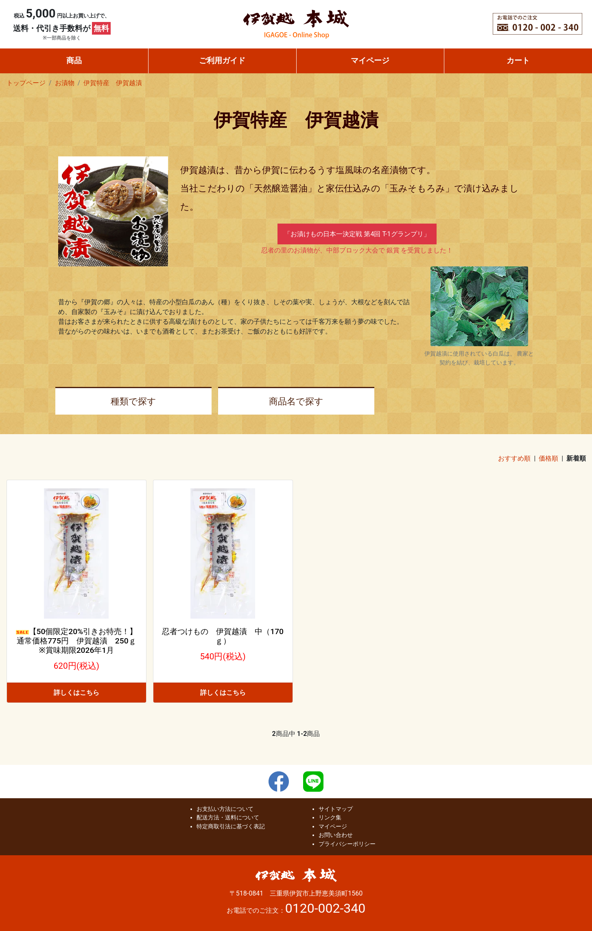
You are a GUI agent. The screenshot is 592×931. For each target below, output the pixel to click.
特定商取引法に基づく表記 (231, 826)
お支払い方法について (225, 809)
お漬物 (64, 83)
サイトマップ (336, 809)
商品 (74, 60)
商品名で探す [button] (296, 401)
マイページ (370, 60)
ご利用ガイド (222, 60)
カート (518, 60)
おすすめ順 (514, 458)
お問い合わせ (336, 835)
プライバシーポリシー (347, 844)
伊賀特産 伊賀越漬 (112, 83)
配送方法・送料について (228, 817)
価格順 (548, 458)
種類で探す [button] (133, 401)
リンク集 (330, 817)
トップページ (26, 83)
